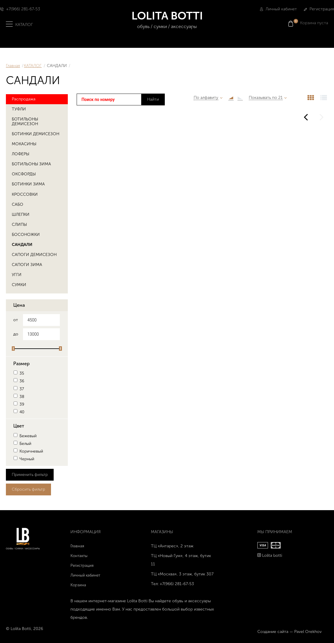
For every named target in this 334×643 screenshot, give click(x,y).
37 (18, 388)
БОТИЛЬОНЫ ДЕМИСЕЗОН (25, 121)
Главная (13, 65)
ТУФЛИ (19, 108)
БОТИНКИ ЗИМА (28, 183)
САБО (17, 203)
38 (18, 396)
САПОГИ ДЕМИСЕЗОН (34, 254)
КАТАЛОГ (33, 65)
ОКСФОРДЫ (24, 173)
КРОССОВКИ (25, 193)
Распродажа (23, 98)
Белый (22, 442)
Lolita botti (272, 554)
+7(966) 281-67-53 (23, 9)
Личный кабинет (278, 9)
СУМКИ (19, 284)
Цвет (18, 425)
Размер (21, 363)
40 (18, 411)
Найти (153, 99)
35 (18, 373)
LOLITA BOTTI (167, 20)
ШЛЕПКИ (20, 213)
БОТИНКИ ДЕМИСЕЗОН (35, 133)
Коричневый (28, 450)
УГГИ (17, 274)
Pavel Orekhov (308, 631)
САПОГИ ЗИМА (27, 264)
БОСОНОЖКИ (26, 233)
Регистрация (319, 9)
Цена (19, 304)
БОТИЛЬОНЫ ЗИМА (31, 163)
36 (18, 380)
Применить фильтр (30, 473)
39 (18, 404)
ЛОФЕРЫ (20, 153)
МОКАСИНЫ (24, 143)
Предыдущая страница (305, 113)
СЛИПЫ (19, 223)
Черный (23, 458)
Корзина (78, 584)
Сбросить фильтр (28, 488)
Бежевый (25, 435)
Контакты (79, 555)
